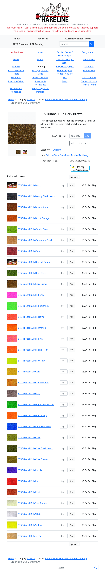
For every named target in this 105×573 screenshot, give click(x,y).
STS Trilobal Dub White (29, 514)
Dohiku (16, 66)
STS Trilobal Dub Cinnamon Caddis (35, 240)
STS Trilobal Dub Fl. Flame (31, 316)
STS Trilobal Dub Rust (29, 492)
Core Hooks (89, 59)
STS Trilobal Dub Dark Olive (32, 273)
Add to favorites (79, 143)
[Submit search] (91, 44)
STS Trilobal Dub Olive (29, 437)
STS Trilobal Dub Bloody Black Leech (36, 196)
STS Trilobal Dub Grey (29, 393)
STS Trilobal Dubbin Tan (30, 536)
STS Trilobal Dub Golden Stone (33, 382)
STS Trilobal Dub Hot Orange (32, 415)
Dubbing (31, 99)
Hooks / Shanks (40, 77)
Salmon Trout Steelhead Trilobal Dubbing (66, 99)
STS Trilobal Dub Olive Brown (33, 459)
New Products (16, 52)
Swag (64, 81)
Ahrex (40, 52)
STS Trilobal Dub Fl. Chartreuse (33, 305)
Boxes (40, 59)
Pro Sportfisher (16, 81)
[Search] (74, 44)
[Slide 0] (18, 152)
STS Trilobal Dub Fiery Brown (32, 283)
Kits (64, 77)
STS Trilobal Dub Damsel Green (34, 262)
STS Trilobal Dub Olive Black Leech (35, 448)
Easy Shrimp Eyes (65, 66)
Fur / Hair (16, 77)
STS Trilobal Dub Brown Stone (33, 207)
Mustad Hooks (89, 77)
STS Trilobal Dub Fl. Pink (30, 338)
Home (11, 99)
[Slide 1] (25, 152)
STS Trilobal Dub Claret (29, 251)
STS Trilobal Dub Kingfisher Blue (34, 426)
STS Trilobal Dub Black (29, 185)
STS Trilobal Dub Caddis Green (33, 229)
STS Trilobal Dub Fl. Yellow (31, 360)
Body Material (89, 52)
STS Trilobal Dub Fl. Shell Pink (33, 349)
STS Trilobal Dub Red (28, 481)
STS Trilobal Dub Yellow (30, 525)
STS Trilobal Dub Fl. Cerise (31, 294)
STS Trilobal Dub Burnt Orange (33, 218)
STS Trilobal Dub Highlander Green (36, 404)
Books (16, 59)
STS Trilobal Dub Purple (30, 470)
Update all (74, 177)
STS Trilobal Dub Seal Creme (32, 503)
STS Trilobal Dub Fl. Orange (32, 327)
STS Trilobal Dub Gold (29, 371)
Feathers (88, 66)
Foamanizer (89, 70)
